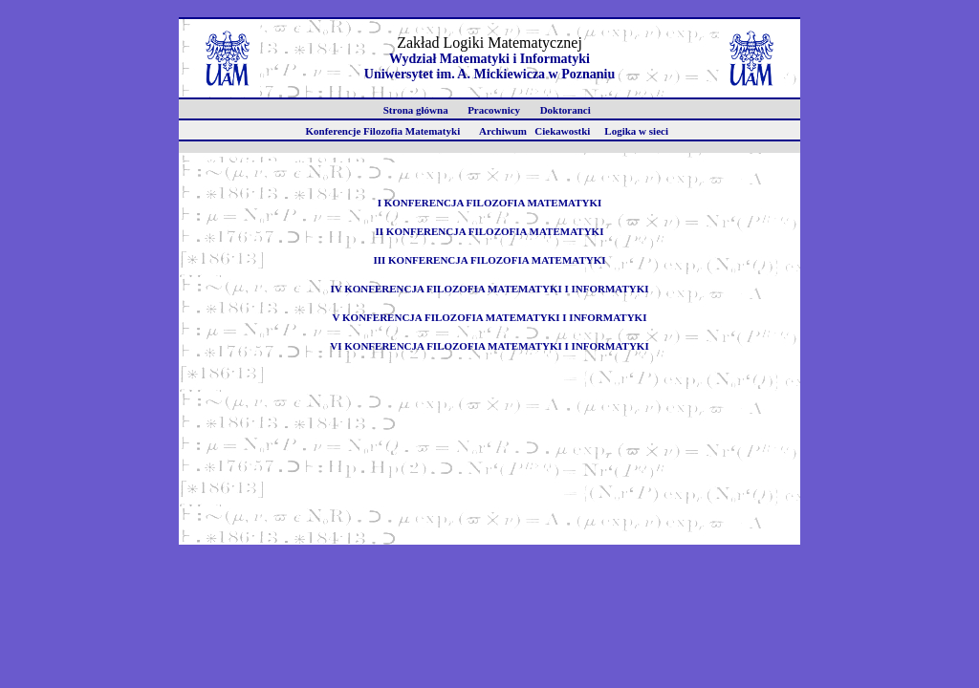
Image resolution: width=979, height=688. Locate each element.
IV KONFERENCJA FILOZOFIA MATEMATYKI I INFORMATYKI (489, 288)
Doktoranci (567, 110)
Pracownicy (497, 110)
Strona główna (418, 110)
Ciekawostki (567, 131)
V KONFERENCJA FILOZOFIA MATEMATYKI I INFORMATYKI (490, 317)
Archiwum (504, 131)
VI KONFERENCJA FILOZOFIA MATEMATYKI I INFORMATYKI (489, 346)
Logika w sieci (641, 131)
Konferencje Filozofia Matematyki (385, 131)
